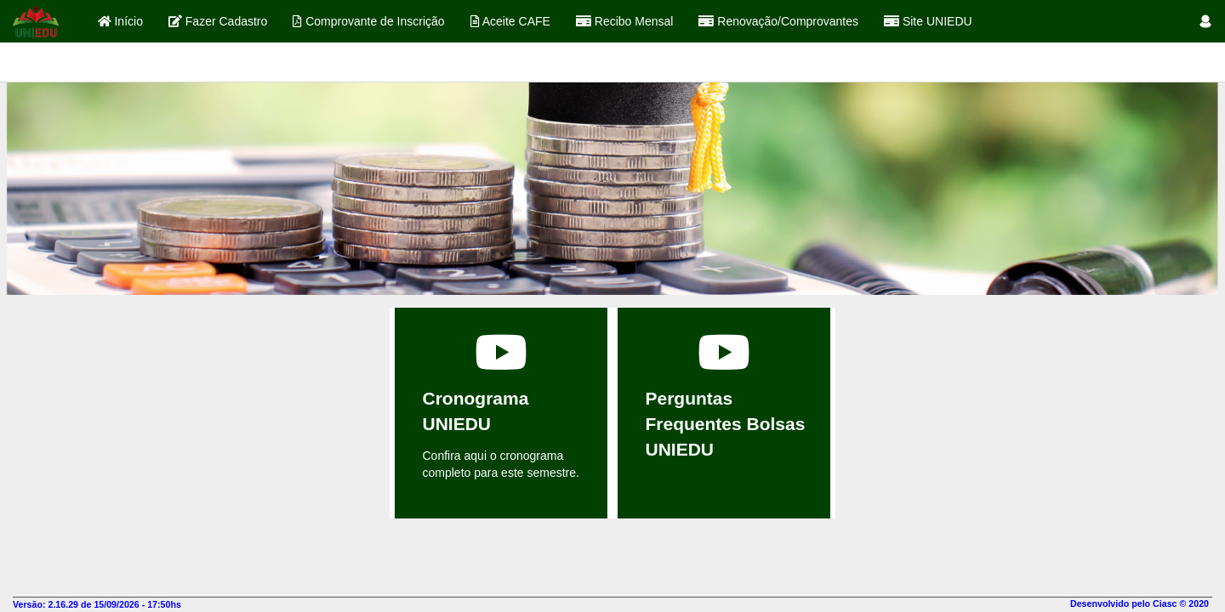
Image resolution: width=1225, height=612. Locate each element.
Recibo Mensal (625, 21)
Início (120, 21)
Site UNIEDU (928, 21)
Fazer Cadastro (217, 21)
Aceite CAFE (510, 21)
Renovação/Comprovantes (778, 21)
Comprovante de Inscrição (368, 21)
